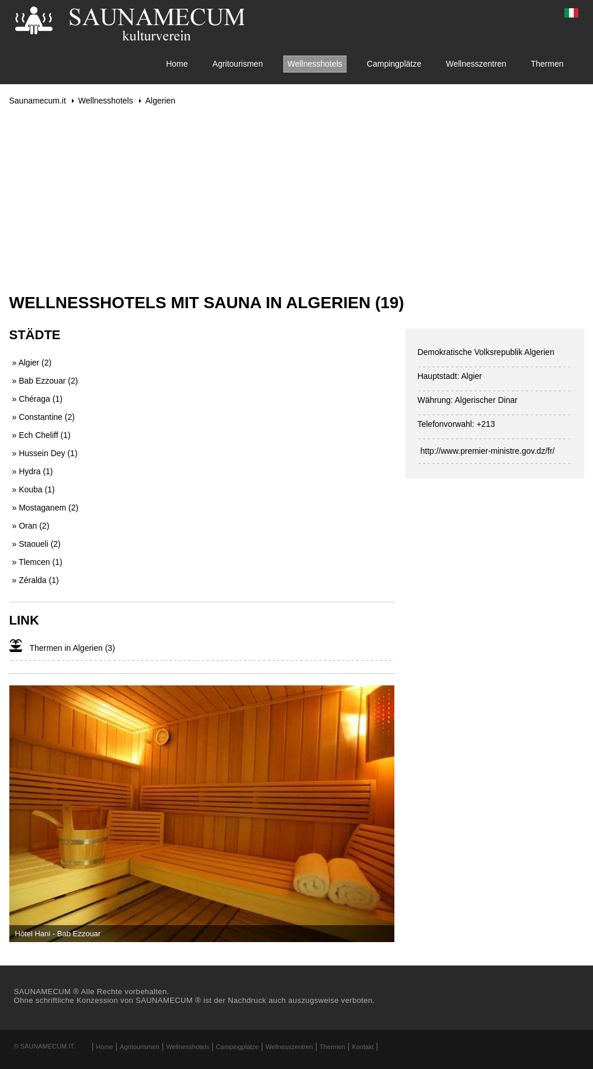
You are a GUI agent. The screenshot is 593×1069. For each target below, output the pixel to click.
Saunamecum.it (37, 100)
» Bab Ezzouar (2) (45, 380)
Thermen (546, 63)
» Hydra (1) (32, 471)
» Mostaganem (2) (45, 507)
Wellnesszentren (476, 63)
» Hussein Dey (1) (45, 453)
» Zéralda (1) (35, 580)
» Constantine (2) (43, 417)
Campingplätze (394, 63)
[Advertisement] (296, 199)
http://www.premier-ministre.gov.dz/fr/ (487, 451)
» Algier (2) (32, 362)
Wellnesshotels (314, 63)
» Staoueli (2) (36, 544)
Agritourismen (238, 63)
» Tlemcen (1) (37, 562)
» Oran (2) (31, 525)
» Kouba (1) (33, 489)
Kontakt (362, 1046)
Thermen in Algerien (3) (72, 648)
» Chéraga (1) (37, 399)
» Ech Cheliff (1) (41, 435)
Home (177, 63)
